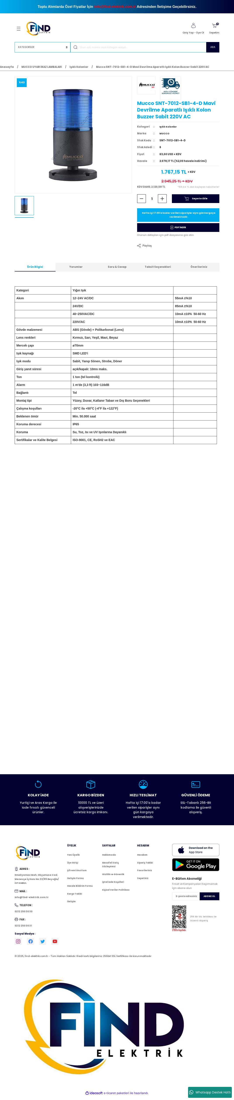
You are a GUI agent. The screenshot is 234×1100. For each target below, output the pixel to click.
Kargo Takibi (74, 896)
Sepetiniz (142, 880)
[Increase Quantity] (162, 200)
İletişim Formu (75, 880)
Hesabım (142, 857)
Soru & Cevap (117, 269)
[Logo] (40, 28)
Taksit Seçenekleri (158, 269)
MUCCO (164, 135)
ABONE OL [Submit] (209, 898)
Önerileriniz (198, 269)
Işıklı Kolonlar (168, 128)
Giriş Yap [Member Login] (188, 32)
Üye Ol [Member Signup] (200, 32)
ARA (212, 47)
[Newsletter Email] (195, 899)
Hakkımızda (109, 857)
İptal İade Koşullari (113, 884)
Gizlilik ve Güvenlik (113, 876)
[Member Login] (193, 26)
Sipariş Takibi (145, 865)
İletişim (71, 904)
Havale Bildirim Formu (80, 888)
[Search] (144, 47)
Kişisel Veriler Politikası (115, 892)
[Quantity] (152, 200)
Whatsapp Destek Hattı (210, 1092)
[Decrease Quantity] (141, 200)
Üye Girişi (72, 865)
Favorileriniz (144, 873)
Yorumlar (76, 269)
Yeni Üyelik (73, 857)
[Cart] (214, 28)
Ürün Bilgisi (35, 269)
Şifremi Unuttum (77, 873)
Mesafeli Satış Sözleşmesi (110, 867)
